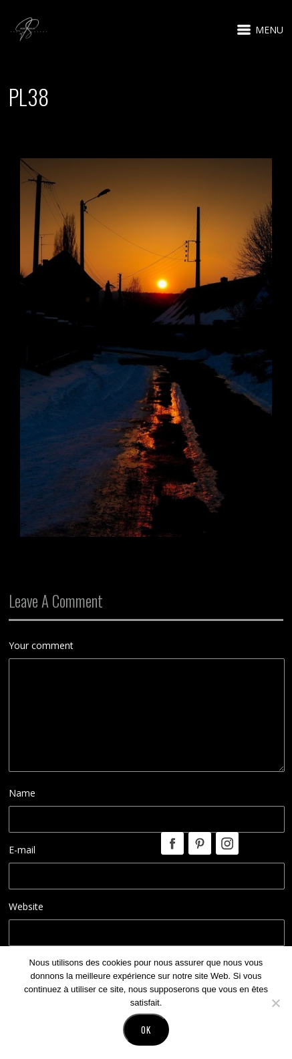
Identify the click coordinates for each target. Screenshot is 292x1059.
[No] (275, 1003)
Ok (146, 1029)
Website (26, 906)
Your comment (41, 645)
